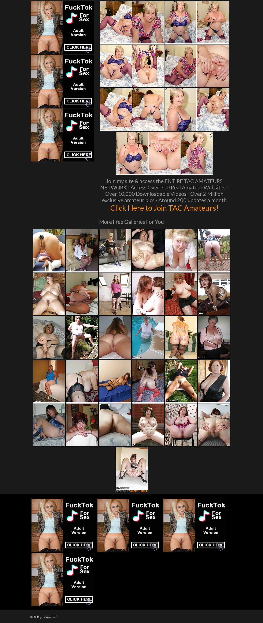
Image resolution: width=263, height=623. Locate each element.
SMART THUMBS (139, 491)
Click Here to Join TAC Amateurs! (164, 207)
